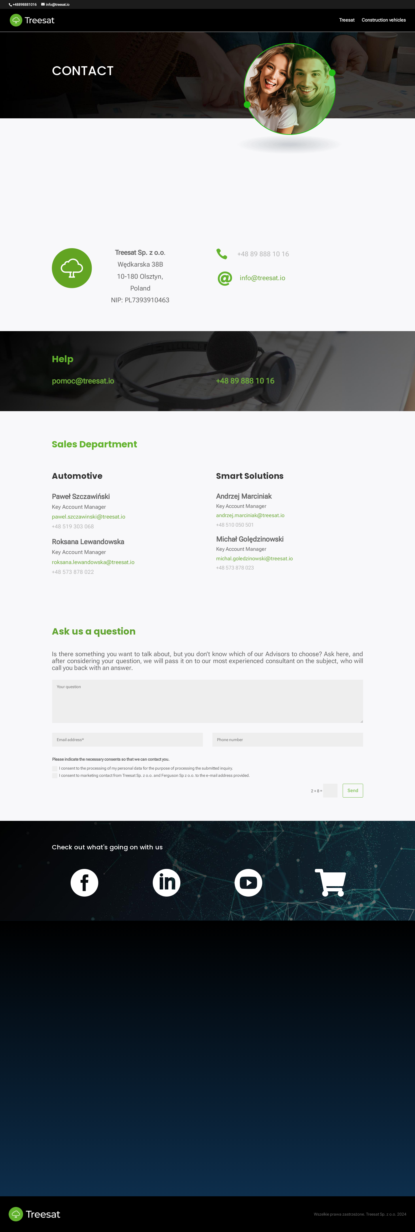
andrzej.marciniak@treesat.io (250, 515)
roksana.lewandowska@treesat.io (93, 562)
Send (353, 790)
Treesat (346, 20)
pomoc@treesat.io (83, 381)
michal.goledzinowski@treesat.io (254, 558)
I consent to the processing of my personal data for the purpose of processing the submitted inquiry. (142, 768)
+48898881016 (25, 5)
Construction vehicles (384, 20)
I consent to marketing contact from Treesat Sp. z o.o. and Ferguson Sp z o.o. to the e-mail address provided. (151, 775)
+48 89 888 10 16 (263, 254)
